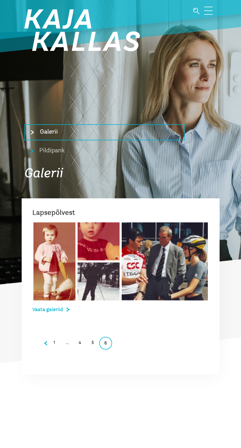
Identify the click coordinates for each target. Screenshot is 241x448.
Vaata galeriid (47, 309)
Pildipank (51, 151)
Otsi (196, 11)
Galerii (49, 132)
